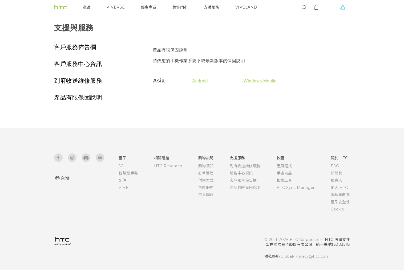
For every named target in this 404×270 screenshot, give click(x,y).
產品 (87, 7)
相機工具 (284, 180)
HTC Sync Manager (296, 187)
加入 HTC (339, 187)
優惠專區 (148, 7)
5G (121, 166)
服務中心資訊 (241, 173)
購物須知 (206, 166)
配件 (122, 180)
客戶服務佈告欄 (75, 47)
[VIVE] (342, 7)
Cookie (337, 209)
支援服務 (211, 7)
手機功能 (284, 173)
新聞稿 (336, 173)
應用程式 (284, 166)
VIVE (123, 187)
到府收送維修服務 (78, 80)
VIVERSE (116, 7)
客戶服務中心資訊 (78, 64)
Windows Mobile (260, 81)
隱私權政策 (340, 194)
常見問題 (206, 194)
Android (200, 81)
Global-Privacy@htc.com (305, 256)
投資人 (336, 180)
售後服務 (206, 187)
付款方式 (206, 180)
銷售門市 (180, 7)
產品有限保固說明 (78, 97)
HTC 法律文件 (337, 239)
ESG (335, 166)
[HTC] (60, 7)
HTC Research (168, 166)
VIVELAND (246, 7)
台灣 (65, 178)
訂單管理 (206, 173)
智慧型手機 (128, 173)
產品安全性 (340, 202)
